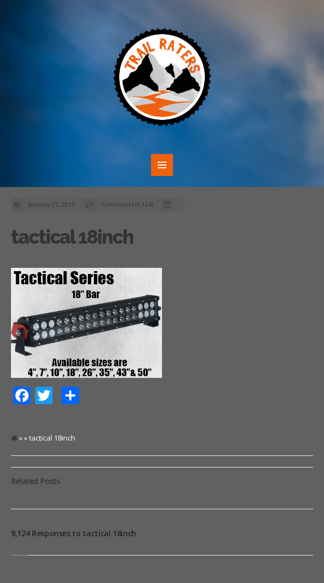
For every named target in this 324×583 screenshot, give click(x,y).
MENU (162, 165)
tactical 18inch (72, 237)
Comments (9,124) (127, 204)
